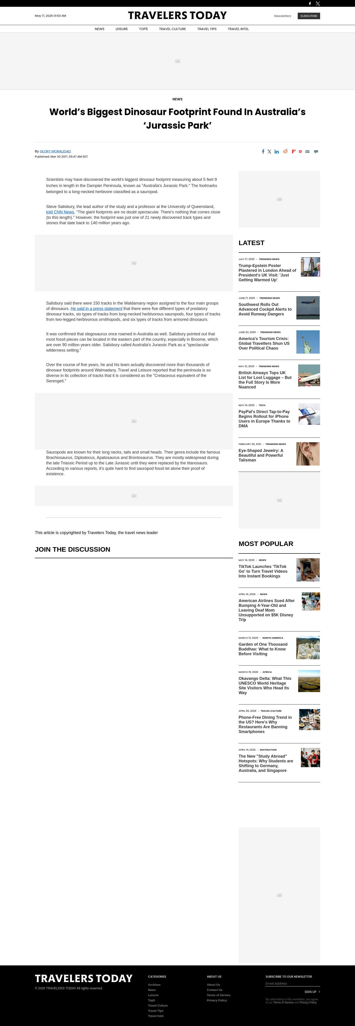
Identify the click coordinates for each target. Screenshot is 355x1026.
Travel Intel (155, 1016)
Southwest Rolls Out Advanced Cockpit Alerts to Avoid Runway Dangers (265, 309)
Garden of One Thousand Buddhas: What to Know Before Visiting (263, 649)
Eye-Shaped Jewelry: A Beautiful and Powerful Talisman (261, 455)
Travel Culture (271, 711)
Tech (262, 405)
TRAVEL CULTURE (172, 28)
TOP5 (143, 28)
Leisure (153, 995)
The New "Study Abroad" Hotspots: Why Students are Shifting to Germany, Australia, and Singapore (266, 763)
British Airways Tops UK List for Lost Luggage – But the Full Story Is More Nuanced (265, 380)
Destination (268, 750)
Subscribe (308, 16)
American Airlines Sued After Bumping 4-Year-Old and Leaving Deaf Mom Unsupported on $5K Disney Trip (267, 610)
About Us (213, 984)
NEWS (99, 28)
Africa (267, 672)
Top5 (151, 1000)
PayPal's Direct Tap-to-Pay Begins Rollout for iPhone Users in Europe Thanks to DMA (264, 418)
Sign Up (310, 992)
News (177, 99)
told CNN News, (60, 212)
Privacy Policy (217, 1000)
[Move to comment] (316, 151)
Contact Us (215, 990)
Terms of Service (218, 995)
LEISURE (122, 28)
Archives (154, 984)
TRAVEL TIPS (207, 28)
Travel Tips (155, 1010)
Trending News (269, 259)
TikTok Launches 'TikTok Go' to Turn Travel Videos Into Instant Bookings (263, 571)
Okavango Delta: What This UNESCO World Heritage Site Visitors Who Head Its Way (265, 685)
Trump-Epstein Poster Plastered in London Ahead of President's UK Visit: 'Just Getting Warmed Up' (267, 272)
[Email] (307, 151)
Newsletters (282, 16)
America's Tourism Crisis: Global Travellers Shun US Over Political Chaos (264, 343)
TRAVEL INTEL (238, 28)
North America (272, 638)
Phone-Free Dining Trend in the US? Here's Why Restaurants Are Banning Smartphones (265, 724)
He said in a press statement (96, 308)
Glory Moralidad (55, 151)
